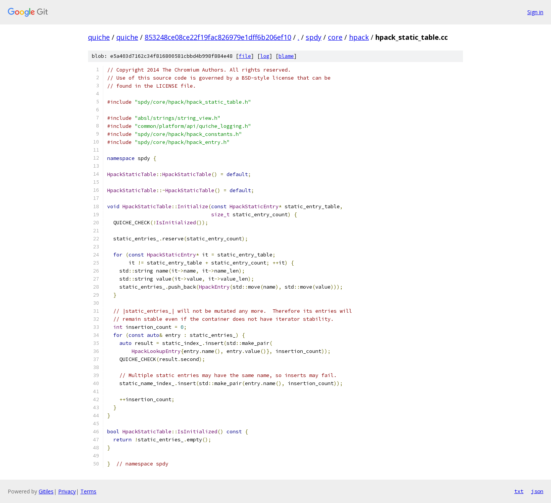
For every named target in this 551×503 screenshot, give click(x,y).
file (245, 56)
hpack (359, 37)
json (537, 491)
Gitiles (46, 491)
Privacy (67, 491)
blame (286, 56)
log (264, 56)
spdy (313, 37)
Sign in (535, 12)
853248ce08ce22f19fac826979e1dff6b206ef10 (218, 37)
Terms (88, 491)
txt (518, 491)
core (335, 37)
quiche (99, 37)
